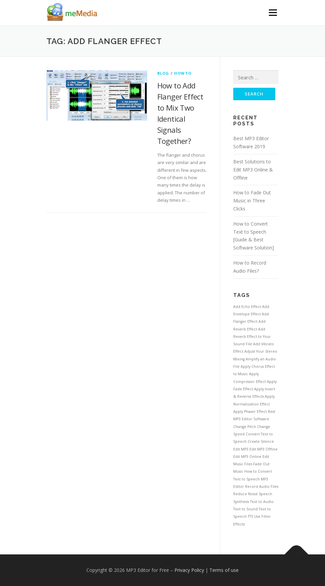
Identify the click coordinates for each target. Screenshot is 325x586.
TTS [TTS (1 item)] (250, 516)
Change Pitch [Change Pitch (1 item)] (244, 426)
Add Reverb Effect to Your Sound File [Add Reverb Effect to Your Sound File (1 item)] (252, 337)
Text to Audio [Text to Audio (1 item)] (262, 501)
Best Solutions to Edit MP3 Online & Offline (253, 169)
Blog (163, 73)
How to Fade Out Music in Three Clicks (252, 200)
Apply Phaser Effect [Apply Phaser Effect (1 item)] (250, 411)
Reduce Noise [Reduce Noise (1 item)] (245, 494)
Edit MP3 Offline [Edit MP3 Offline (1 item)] (263, 449)
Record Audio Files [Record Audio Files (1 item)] (261, 486)
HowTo (183, 73)
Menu (273, 12)
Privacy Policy (189, 570)
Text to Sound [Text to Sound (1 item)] (245, 509)
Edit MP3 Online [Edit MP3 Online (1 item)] (247, 456)
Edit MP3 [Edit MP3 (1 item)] (240, 449)
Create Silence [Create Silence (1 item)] (261, 441)
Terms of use (224, 570)
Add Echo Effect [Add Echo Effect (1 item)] (247, 306)
